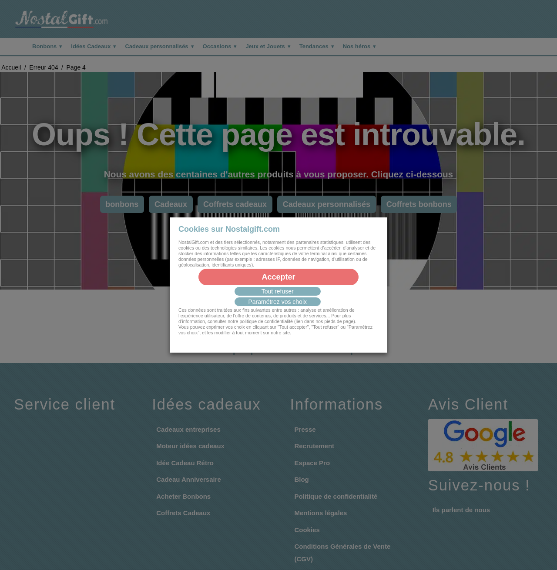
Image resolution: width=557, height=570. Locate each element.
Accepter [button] (278, 277)
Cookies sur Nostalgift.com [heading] (229, 229)
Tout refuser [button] (278, 291)
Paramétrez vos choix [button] (277, 301)
